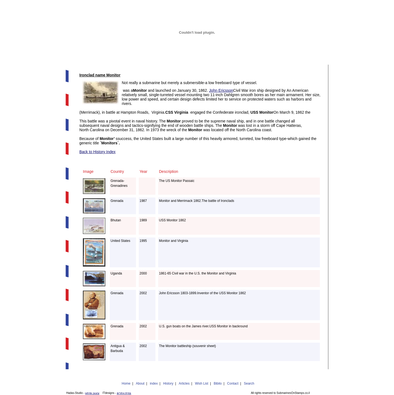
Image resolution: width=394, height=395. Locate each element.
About (140, 383)
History (168, 383)
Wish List (201, 383)
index (154, 383)
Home (126, 383)
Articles (184, 383)
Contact (232, 383)
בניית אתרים (124, 392)
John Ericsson (221, 90)
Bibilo (218, 383)
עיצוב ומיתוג (92, 392)
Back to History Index (97, 152)
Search (249, 383)
